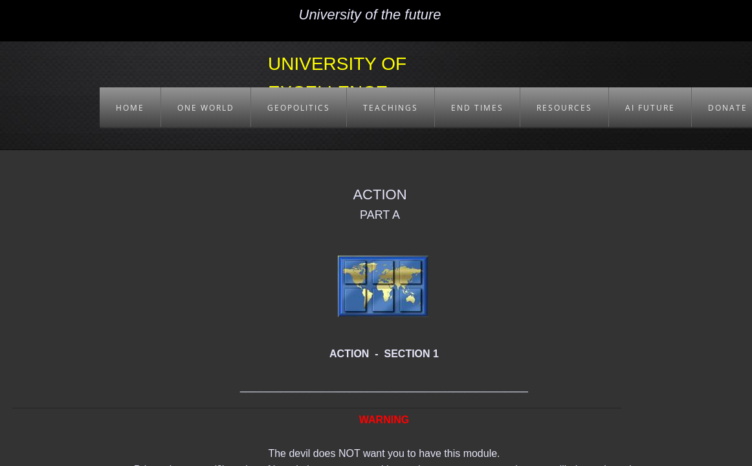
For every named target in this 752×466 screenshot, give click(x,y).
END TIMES (477, 107)
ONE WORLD (205, 107)
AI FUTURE (650, 107)
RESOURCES (564, 107)
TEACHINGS (390, 107)
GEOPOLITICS (298, 107)
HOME (130, 107)
